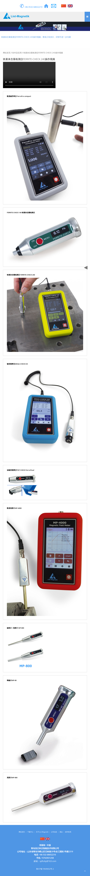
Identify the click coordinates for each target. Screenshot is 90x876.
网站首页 (6, 52)
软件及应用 (17, 52)
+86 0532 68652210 (31, 7)
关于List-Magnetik (42, 832)
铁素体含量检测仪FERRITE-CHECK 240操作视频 (43, 52)
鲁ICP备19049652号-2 (45, 869)
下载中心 (30, 832)
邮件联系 (68, 832)
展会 (61, 832)
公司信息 (54, 832)
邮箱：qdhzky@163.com (45, 861)
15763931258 (47, 858)
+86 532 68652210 (47, 854)
